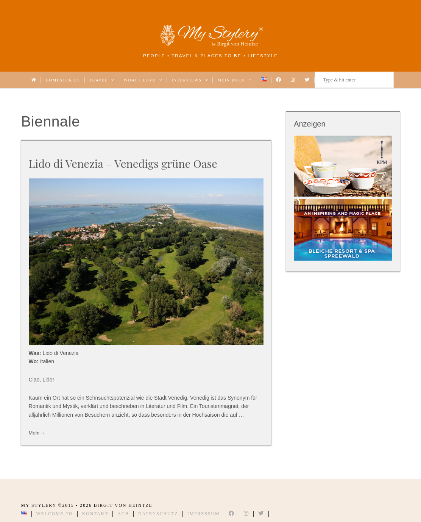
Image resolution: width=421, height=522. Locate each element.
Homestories (62, 80)
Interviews (190, 80)
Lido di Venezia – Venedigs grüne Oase (123, 163)
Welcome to (54, 513)
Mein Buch (234, 80)
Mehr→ (37, 433)
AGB (123, 513)
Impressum (203, 513)
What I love (143, 80)
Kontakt (95, 513)
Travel (102, 80)
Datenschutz (158, 513)
